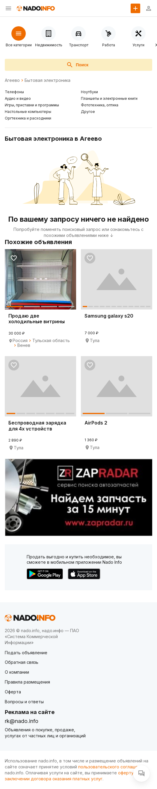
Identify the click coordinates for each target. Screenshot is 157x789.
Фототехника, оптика (99, 105)
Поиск (77, 64)
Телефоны (14, 92)
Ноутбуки (89, 92)
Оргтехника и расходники (28, 118)
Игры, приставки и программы (32, 105)
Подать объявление (26, 652)
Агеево (12, 80)
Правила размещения (27, 681)
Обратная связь (21, 662)
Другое (88, 111)
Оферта (13, 691)
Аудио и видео (18, 98)
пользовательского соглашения (111, 766)
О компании (17, 672)
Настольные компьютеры (28, 111)
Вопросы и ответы (24, 701)
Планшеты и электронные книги (109, 98)
